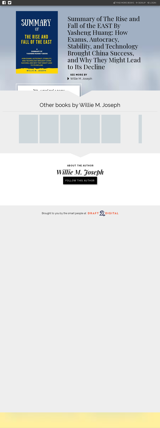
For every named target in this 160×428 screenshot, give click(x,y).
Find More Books (123, 3)
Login (151, 3)
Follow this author (80, 180)
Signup (141, 3)
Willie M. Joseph (81, 78)
